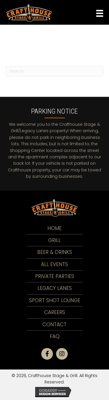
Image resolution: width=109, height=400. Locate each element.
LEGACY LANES (54, 288)
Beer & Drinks (54, 252)
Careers (54, 312)
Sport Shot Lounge (54, 300)
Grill (54, 240)
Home (54, 228)
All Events (54, 264)
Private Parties (54, 276)
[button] (47, 354)
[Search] (54, 71)
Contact (54, 324)
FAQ (55, 336)
